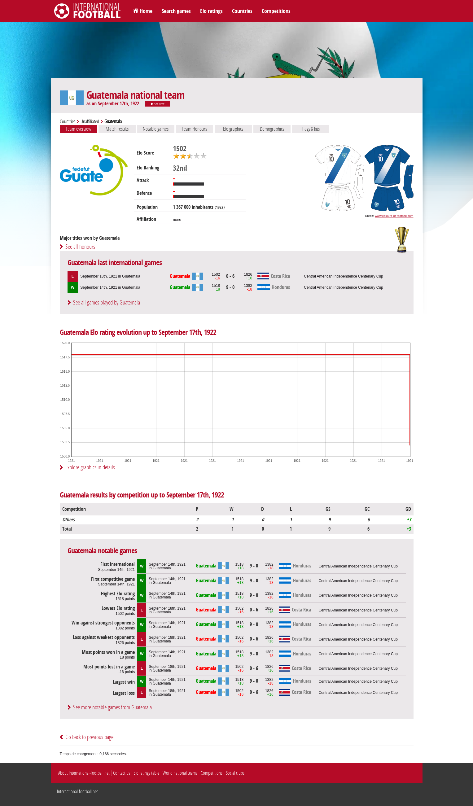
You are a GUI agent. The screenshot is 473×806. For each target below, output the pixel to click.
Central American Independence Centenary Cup (343, 276)
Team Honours (194, 129)
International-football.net (77, 792)
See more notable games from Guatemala (112, 707)
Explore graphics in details (90, 467)
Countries (242, 11)
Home (146, 11)
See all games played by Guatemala (106, 302)
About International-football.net (84, 773)
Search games (176, 11)
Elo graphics (233, 129)
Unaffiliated (90, 122)
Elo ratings (211, 11)
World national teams (180, 773)
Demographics (272, 129)
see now (157, 104)
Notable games (156, 129)
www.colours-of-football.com (394, 215)
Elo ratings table (146, 773)
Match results (117, 129)
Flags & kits (311, 129)
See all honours (80, 246)
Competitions (276, 11)
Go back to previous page (89, 737)
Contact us (121, 773)
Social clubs (235, 773)
